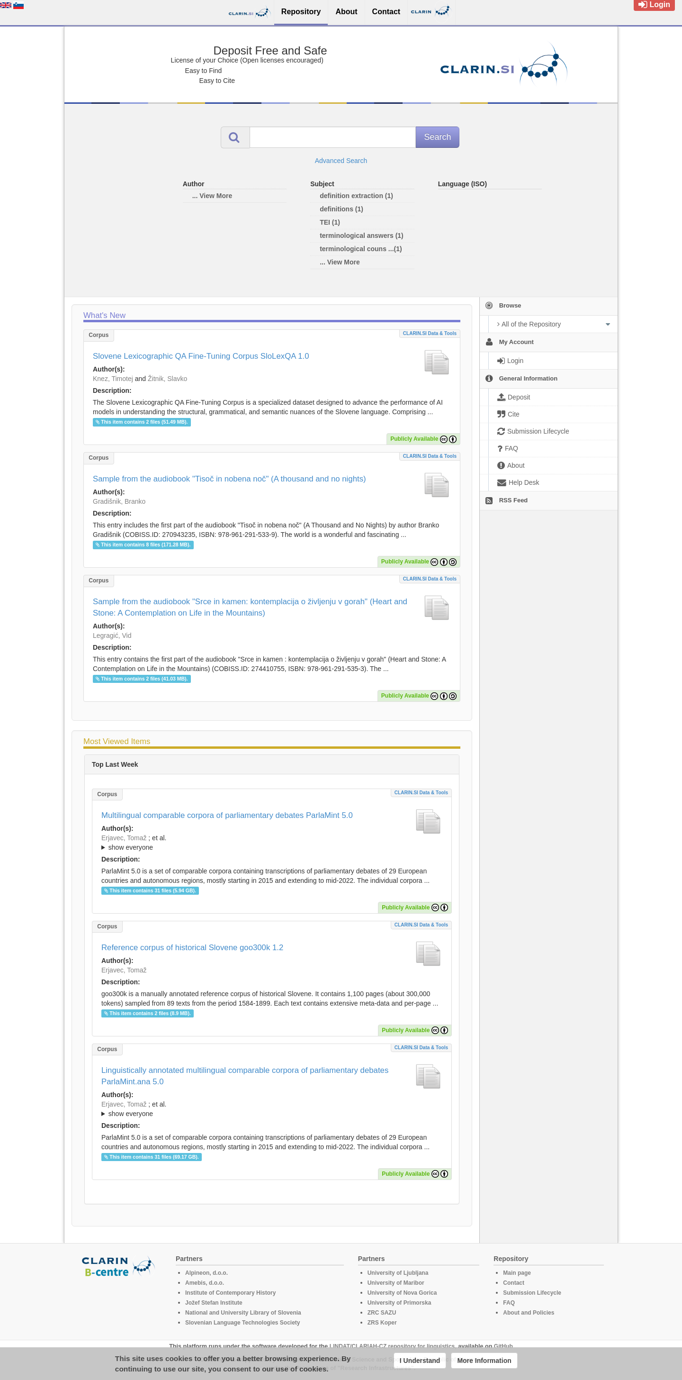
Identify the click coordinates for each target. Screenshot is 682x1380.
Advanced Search (341, 160)
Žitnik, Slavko (167, 378)
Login (654, 4)
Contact (513, 1283)
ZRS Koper (382, 1322)
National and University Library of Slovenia (243, 1312)
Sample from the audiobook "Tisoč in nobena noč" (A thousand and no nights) (229, 478)
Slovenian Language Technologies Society (242, 1322)
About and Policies (528, 1312)
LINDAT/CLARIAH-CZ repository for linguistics (392, 1346)
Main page (517, 1273)
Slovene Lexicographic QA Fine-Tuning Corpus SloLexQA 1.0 (201, 356)
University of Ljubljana (398, 1273)
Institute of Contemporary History (230, 1292)
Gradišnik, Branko (119, 501)
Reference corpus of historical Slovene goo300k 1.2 (192, 947)
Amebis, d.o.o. (204, 1283)
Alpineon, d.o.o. (206, 1273)
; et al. (271, 843)
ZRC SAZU (382, 1312)
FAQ (509, 1302)
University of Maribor (396, 1283)
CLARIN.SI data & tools (430, 333)
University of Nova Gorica (402, 1292)
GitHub (503, 1346)
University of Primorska (399, 1302)
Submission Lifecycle (532, 1292)
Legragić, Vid (112, 635)
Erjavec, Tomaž (123, 838)
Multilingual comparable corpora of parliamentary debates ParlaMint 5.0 (227, 815)
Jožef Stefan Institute (213, 1302)
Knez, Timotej (113, 378)
